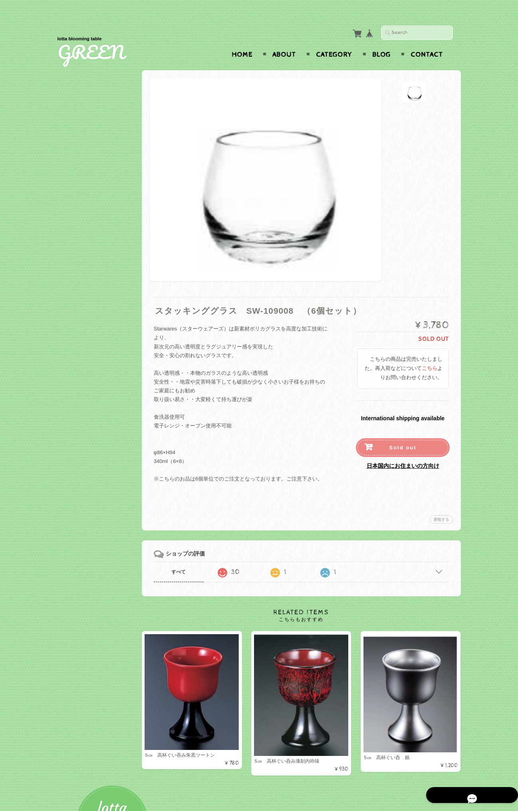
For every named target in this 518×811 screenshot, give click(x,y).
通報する (441, 504)
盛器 (74, 260)
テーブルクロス (85, 467)
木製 (74, 324)
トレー (77, 427)
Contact (427, 39)
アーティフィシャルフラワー (101, 521)
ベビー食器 (82, 298)
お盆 (74, 440)
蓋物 (74, 401)
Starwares (81, 350)
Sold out (403, 432)
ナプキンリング (87, 507)
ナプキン (79, 494)
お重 (74, 273)
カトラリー (82, 221)
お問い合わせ (83, 581)
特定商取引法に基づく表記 (98, 612)
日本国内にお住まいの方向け (403, 450)
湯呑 (74, 363)
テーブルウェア (85, 156)
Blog (381, 39)
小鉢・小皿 (82, 337)
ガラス (77, 312)
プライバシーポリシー (93, 596)
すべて (186, 556)
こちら (429, 353)
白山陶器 (79, 376)
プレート (79, 170)
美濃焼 (77, 389)
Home (242, 39)
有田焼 (77, 414)
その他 (77, 286)
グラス (77, 209)
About (284, 39)
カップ (77, 196)
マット (77, 453)
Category (334, 39)
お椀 (74, 247)
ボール (77, 183)
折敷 (74, 234)
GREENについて (87, 565)
